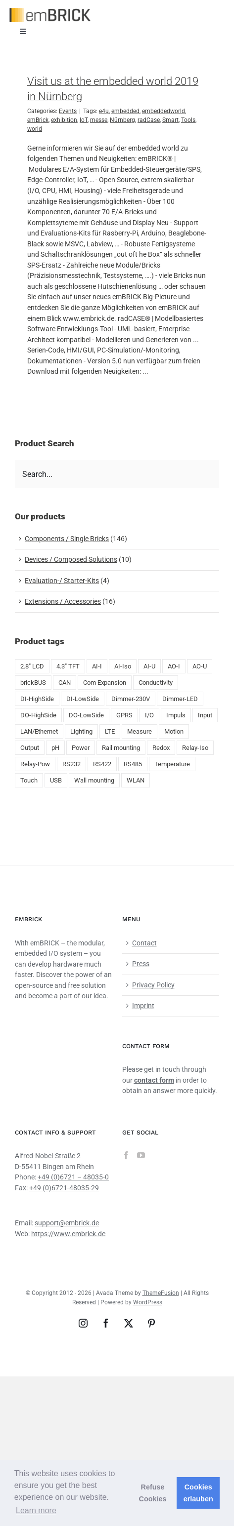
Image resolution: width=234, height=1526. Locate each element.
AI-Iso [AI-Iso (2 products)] (122, 666)
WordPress (147, 1302)
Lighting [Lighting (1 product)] (81, 731)
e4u (104, 111)
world (34, 128)
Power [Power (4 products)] (81, 747)
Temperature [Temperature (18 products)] (172, 764)
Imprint (143, 1006)
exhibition (64, 120)
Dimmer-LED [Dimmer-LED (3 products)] (180, 699)
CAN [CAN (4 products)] (64, 682)
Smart (170, 120)
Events (68, 111)
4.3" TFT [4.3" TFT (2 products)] (68, 666)
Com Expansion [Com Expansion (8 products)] (104, 682)
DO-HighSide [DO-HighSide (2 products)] (38, 715)
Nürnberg (122, 120)
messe (98, 120)
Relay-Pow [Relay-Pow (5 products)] (35, 764)
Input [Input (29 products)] (205, 715)
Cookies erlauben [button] (198, 1493)
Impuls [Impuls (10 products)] (176, 715)
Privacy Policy (153, 985)
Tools (188, 120)
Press (140, 964)
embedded (125, 111)
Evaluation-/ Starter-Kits (62, 581)
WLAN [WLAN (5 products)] (135, 780)
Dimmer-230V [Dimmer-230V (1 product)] (130, 699)
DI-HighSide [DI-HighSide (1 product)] (37, 699)
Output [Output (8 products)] (29, 747)
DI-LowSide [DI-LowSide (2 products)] (82, 699)
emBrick (37, 120)
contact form (154, 1080)
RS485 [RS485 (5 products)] (133, 764)
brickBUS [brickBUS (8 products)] (33, 682)
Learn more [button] (36, 1510)
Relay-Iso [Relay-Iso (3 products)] (195, 747)
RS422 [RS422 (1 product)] (102, 764)
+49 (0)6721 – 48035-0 (73, 1177)
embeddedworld (163, 111)
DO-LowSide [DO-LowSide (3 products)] (86, 715)
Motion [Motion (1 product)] (174, 731)
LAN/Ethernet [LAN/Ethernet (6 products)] (39, 731)
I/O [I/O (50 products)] (149, 715)
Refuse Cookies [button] (153, 1493)
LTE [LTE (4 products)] (110, 731)
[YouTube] (141, 1155)
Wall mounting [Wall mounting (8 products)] (94, 780)
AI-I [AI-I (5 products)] (97, 666)
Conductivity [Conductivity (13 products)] (156, 682)
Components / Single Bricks (67, 539)
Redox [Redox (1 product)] (161, 747)
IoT (84, 120)
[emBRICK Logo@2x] (50, 11)
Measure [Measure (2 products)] (139, 731)
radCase (149, 120)
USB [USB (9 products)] (56, 780)
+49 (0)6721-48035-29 (64, 1188)
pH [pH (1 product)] (55, 747)
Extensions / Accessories (63, 601)
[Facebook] (126, 1155)
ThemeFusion (160, 1293)
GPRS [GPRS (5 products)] (124, 715)
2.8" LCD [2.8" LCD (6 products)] (32, 666)
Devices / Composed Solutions (71, 559)
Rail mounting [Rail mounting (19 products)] (121, 747)
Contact (144, 943)
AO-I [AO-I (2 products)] (174, 666)
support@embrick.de (67, 1223)
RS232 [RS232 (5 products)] (71, 764)
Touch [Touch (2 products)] (29, 780)
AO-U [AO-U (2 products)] (199, 666)
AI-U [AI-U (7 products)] (149, 666)
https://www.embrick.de (68, 1234)
